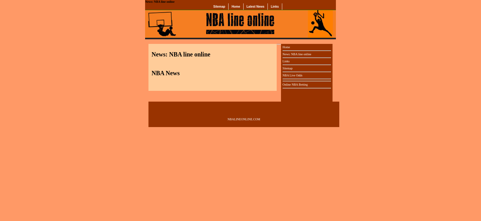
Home (236, 6)
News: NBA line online (297, 54)
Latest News (255, 6)
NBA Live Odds (292, 75)
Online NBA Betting (295, 84)
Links (275, 6)
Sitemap (219, 6)
